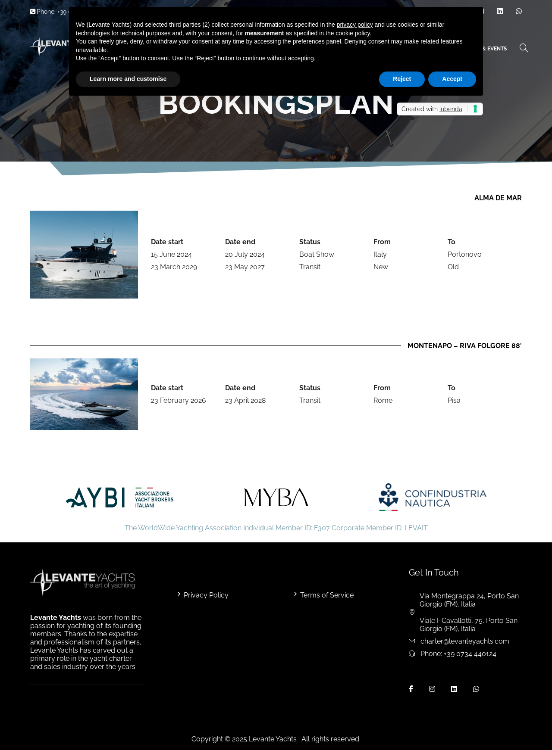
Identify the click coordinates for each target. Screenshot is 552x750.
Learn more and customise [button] (128, 78)
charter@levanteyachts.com (464, 641)
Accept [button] (452, 78)
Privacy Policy (206, 595)
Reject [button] (402, 78)
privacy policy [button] (355, 24)
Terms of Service (327, 595)
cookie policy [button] (353, 33)
